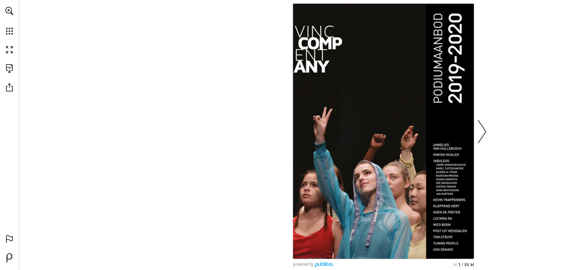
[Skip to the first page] (455, 265)
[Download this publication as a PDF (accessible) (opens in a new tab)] (9, 68)
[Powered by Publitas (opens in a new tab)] (9, 257)
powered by (303, 264)
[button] (9, 11)
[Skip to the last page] (472, 265)
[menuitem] (9, 20)
